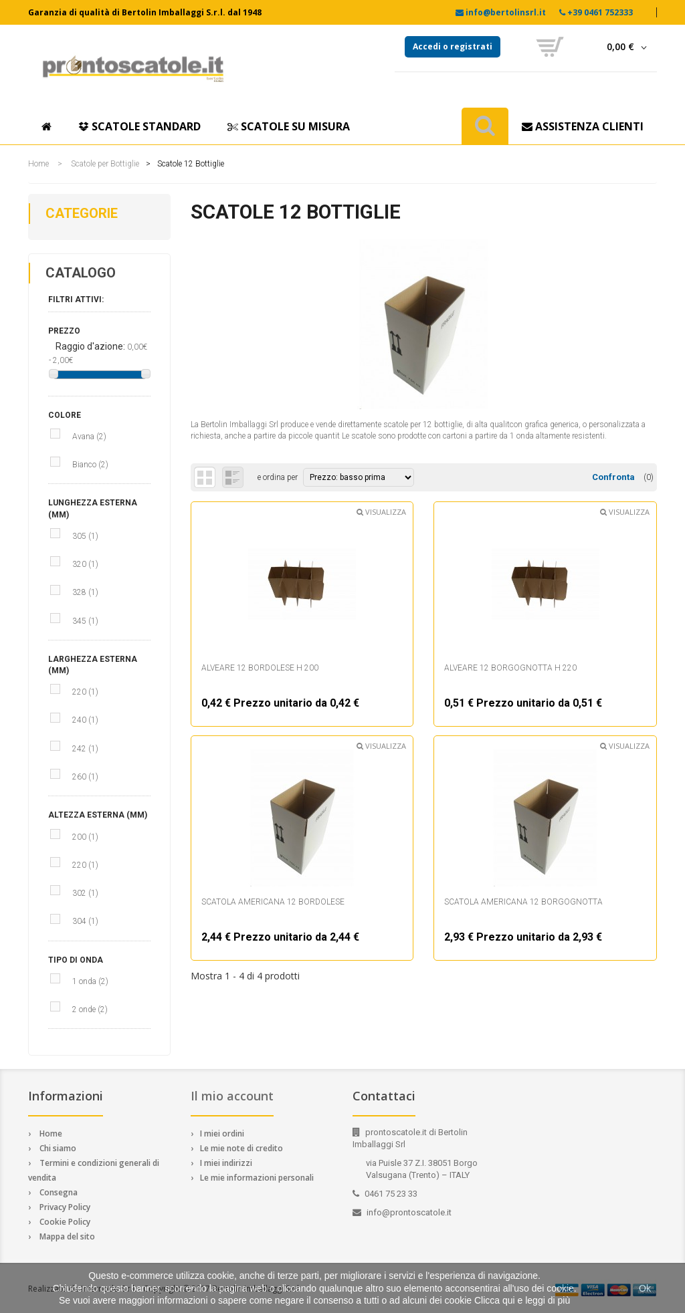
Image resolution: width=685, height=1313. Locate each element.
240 (85, 720)
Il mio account (232, 1096)
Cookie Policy (64, 1221)
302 (85, 893)
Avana (89, 436)
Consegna (58, 1192)
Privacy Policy (64, 1207)
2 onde (90, 1009)
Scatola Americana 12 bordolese (273, 902)
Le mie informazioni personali (257, 1177)
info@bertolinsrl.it (506, 12)
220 (85, 692)
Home (38, 163)
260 (85, 777)
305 (85, 536)
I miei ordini (222, 1133)
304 (85, 921)
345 (85, 621)
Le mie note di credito (241, 1148)
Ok (645, 1288)
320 (85, 564)
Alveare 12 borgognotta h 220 (510, 668)
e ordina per (277, 477)
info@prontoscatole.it (409, 1212)
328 (85, 592)
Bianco (90, 464)
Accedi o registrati (452, 46)
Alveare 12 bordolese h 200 (259, 668)
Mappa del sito (67, 1236)
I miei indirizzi (226, 1163)
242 (85, 748)
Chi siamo (57, 1148)
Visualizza (381, 512)
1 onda (90, 981)
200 (85, 837)
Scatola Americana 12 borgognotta (523, 902)
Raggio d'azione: (91, 346)
